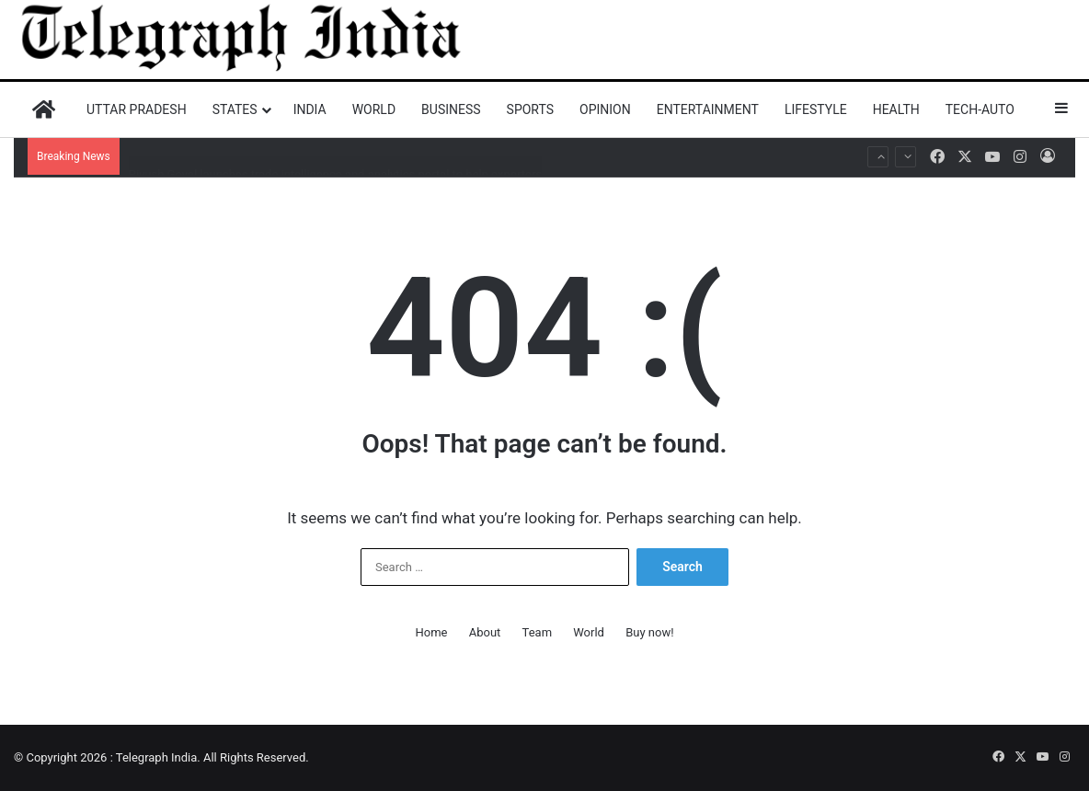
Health (896, 109)
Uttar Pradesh (136, 109)
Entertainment (708, 109)
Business (451, 109)
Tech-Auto (980, 109)
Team (537, 632)
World (373, 109)
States (235, 109)
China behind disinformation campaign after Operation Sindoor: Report (315, 138)
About (485, 632)
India (310, 109)
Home (431, 632)
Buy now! (649, 632)
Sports (530, 109)
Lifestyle (816, 109)
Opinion (605, 109)
